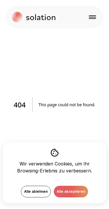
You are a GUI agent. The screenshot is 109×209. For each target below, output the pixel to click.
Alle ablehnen (36, 191)
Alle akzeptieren (71, 191)
